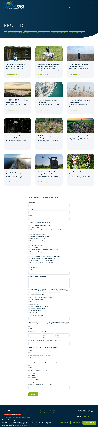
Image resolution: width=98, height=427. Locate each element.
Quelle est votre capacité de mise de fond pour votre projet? (44, 340)
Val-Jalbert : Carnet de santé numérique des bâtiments (15, 65)
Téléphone (31, 216)
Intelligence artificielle (35, 232)
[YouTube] (10, 411)
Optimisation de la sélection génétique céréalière (78, 65)
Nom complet (32, 202)
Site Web (32, 373)
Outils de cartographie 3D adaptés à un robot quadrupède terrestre (49, 65)
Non (31, 328)
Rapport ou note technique (37, 299)
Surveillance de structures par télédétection (47, 101)
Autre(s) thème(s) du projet (35, 269)
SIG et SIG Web (70, 32)
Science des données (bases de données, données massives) (45, 230)
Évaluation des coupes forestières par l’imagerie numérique (49, 137)
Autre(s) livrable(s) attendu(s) (35, 315)
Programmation (61, 32)
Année (57, 337)
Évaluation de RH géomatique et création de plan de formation (46, 254)
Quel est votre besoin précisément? (38, 276)
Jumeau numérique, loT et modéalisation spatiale (42, 258)
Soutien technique (34, 247)
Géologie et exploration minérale (38, 243)
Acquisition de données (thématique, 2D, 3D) (41, 263)
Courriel (31, 209)
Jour (29, 337)
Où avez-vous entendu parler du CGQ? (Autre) (40, 384)
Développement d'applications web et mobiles (42, 260)
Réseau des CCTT (34, 380)
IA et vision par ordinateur (25, 32)
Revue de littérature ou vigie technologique (41, 297)
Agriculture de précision (36, 245)
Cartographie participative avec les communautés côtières (16, 173)
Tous (5, 30)
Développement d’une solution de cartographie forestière (49, 173)
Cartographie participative (15, 30)
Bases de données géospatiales (59, 30)
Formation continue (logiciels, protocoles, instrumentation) (45, 256)
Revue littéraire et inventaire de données (40, 225)
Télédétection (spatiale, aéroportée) (39, 236)
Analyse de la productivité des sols (80, 136)
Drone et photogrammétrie (77, 30)
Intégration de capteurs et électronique (45, 32)
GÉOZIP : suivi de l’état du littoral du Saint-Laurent (17, 101)
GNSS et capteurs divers (10, 32)
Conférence (33, 377)
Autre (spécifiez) (34, 267)
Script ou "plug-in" (35, 304)
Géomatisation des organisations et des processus (43, 252)
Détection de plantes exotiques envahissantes (79, 101)
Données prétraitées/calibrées (38, 308)
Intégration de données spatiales (38, 265)
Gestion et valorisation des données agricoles (15, 137)
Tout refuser (76, 422)
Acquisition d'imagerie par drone (38, 238)
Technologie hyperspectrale (37, 234)
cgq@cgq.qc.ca (85, 416)
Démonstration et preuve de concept (39, 302)
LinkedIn (32, 375)
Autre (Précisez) (34, 382)
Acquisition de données (30, 30)
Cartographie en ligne (35, 227)
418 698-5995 (86, 415)
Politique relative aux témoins (22, 425)
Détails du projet (11, 74)
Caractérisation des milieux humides (78, 173)
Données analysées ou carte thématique (40, 306)
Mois (43, 337)
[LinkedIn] (6, 411)
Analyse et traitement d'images (38, 241)
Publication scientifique (36, 310)
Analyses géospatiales (44, 30)
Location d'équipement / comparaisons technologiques (44, 249)
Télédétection (79, 32)
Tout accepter (89, 422)
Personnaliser (63, 422)
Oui (31, 326)
